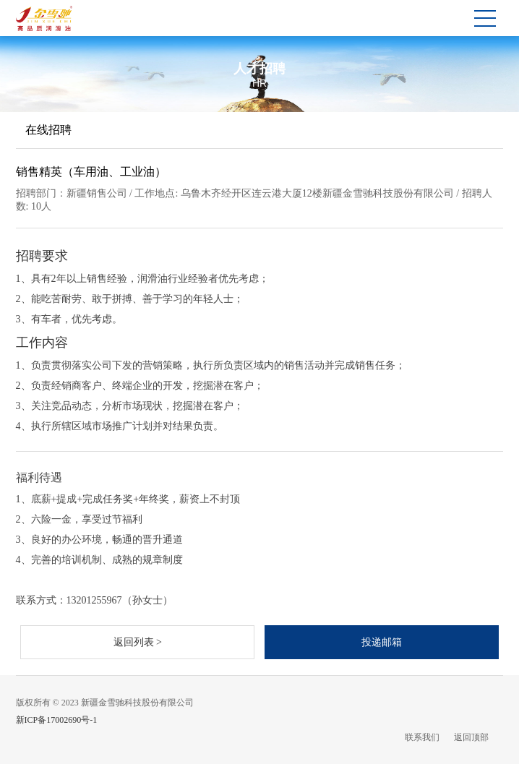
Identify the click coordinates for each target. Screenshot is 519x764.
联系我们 (422, 737)
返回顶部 (471, 737)
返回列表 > (137, 642)
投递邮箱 (381, 642)
